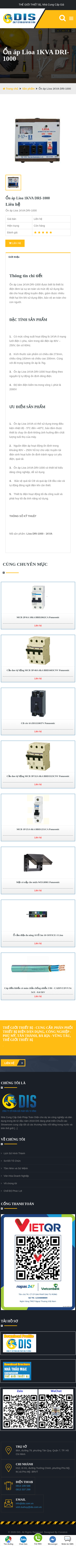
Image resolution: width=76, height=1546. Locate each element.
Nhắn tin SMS (67, 1540)
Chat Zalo (23, 1540)
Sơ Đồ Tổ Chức (12, 1160)
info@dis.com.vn (24, 1503)
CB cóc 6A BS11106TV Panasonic (38, 723)
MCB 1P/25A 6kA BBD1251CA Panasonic (38, 829)
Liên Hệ (15, 243)
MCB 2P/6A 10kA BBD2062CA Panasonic (38, 617)
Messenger (52, 1540)
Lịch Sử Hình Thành (14, 1153)
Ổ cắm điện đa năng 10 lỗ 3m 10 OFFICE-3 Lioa (38, 935)
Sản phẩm (28, 88)
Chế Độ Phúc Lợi (13, 1190)
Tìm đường (8, 1540)
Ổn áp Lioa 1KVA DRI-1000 (28, 198)
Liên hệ (14, 1063)
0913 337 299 (23, 1489)
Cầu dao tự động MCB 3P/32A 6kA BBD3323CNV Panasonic (38, 776)
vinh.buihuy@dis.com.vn (29, 1507)
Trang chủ (10, 88)
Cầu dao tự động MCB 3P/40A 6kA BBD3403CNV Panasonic (38, 670)
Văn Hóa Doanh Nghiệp (16, 1175)
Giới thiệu (13, 257)
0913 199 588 (23, 1485)
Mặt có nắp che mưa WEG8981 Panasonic (38, 882)
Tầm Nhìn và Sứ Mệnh (16, 1168)
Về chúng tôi (10, 1183)
